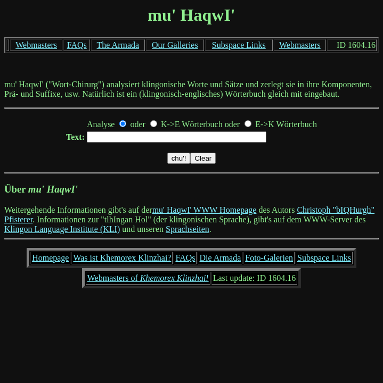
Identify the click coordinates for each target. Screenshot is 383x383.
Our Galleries (175, 44)
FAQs (77, 44)
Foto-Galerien (269, 257)
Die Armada (220, 257)
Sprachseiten (187, 229)
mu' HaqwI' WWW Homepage (204, 209)
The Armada (118, 44)
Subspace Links (239, 44)
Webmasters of (148, 277)
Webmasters (36, 44)
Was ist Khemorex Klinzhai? (122, 257)
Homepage (50, 257)
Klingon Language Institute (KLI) (62, 229)
